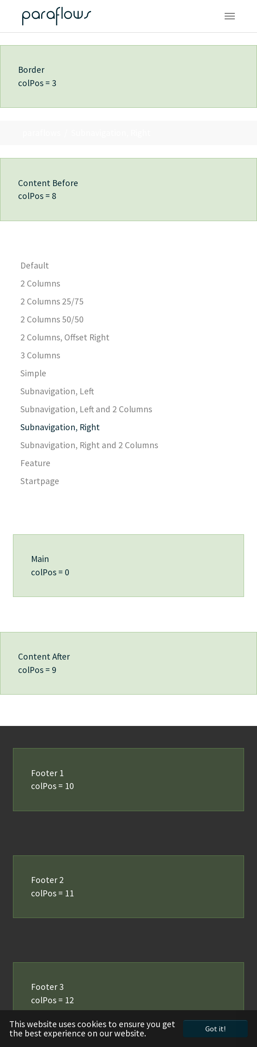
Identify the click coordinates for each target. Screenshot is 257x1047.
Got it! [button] (215, 1028)
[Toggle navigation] (230, 16)
